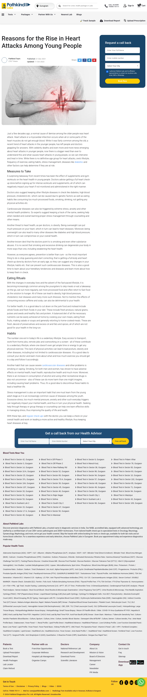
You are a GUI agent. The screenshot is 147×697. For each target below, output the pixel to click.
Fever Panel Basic (46, 627)
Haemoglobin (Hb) (119, 598)
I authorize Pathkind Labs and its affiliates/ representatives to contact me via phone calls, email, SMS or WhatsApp (123, 73)
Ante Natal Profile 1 (80, 631)
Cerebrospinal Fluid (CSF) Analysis (124, 586)
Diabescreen (19, 623)
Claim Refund (9, 668)
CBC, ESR (66, 606)
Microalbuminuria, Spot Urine (68, 565)
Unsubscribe (56, 694)
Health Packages (10, 660)
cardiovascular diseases (53, 365)
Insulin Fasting (31, 586)
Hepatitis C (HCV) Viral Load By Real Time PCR (50, 614)
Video (51, 686)
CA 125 (87, 578)
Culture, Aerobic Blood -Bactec (68, 619)
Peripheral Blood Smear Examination (83, 602)
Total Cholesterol (38, 569)
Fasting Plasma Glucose (31, 561)
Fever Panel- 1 (31, 623)
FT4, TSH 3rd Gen (104, 582)
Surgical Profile (18, 635)
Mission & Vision (97, 652)
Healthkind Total (95, 631)
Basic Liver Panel (10, 627)
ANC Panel (75, 627)
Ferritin (39, 582)
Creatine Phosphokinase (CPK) (29, 557)
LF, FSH (46, 578)
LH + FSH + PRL (9, 586)
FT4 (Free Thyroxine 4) (121, 582)
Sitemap (121, 656)
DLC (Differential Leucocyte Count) (108, 606)
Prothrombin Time (83, 586)
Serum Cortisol (125, 578)
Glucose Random (84, 561)
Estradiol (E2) (29, 582)
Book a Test (8, 648)
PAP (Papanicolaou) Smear (28, 594)
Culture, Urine (49, 619)
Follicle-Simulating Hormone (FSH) (66, 582)
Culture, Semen (108, 619)
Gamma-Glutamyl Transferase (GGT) (120, 557)
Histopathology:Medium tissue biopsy (30, 610)
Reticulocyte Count (119, 602)
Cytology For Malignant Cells (90, 594)
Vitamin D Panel (104, 627)
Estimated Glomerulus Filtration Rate (90, 557)
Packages (27, 14)
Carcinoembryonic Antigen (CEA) (105, 578)
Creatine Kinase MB (50, 561)
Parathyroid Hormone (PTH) (45, 573)
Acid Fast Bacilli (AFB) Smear (82, 614)
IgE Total (20, 586)
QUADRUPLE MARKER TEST (68, 573)
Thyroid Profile (103, 573)
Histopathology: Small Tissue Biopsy (61, 610)
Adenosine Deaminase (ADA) (14, 553)
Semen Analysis (21, 590)
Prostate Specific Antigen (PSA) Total (18, 573)
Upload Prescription (135, 20)
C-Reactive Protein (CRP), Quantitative (72, 635)
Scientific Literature (69, 660)
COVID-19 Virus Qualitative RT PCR (116, 610)
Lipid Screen (26, 631)
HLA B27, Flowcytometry (113, 594)
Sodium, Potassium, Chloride (63, 557)
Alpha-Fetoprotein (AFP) (64, 569)
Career (92, 664)
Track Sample (87, 21)
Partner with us (46, 14)
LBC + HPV (116, 627)
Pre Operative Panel (89, 627)
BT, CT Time (70, 586)
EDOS (59, 686)
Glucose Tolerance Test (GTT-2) (104, 561)
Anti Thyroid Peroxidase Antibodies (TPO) (67, 578)
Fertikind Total (124, 631)
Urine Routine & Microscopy (113, 590)
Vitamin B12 (18, 578)
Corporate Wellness (40, 652)
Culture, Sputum (36, 619)
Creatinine (46, 557)
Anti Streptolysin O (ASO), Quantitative (41, 635)
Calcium (12, 557)
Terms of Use (8, 686)
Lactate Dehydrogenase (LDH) (37, 565)
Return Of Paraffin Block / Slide (89, 610)
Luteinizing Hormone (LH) (48, 586)
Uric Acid (50, 569)
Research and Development (73, 652)
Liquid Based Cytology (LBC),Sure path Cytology (59, 594)
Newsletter (94, 668)
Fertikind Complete (129, 627)
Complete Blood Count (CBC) (68, 598)
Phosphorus (86, 565)
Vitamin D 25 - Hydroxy (33, 578)
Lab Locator (8, 664)
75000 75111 (14, 691)
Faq (120, 652)
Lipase (53, 565)
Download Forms (68, 656)
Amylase (72, 553)
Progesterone (123, 569)
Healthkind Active (52, 631)
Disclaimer (21, 686)
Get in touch (123, 648)
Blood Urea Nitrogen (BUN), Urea (105, 565)
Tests (11, 14)
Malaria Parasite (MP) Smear (56, 602)
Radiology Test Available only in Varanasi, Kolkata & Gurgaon (76, 691)
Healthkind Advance (73, 623)
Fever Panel (33, 627)
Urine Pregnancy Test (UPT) (90, 590)
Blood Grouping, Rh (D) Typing (26, 598)
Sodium (20, 569)
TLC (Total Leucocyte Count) (81, 606)
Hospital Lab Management (43, 656)
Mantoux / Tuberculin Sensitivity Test (119, 614)
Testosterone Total (88, 573)
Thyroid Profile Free (88, 582)
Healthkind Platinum (90, 623)
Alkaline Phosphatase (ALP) (56, 553)
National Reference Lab (71, 648)
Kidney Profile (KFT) (62, 627)
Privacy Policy (33, 686)
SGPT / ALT (32, 553)
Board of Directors (97, 656)
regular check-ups (34, 416)
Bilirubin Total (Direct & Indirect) (100, 553)
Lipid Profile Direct (56, 623)
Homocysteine (137, 582)
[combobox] (122, 66)
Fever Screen (65, 631)
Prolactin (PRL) (136, 569)
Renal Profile (43, 623)
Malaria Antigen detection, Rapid (31, 602)
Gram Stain (99, 614)
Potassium (123, 565)
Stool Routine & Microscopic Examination (61, 590)
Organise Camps (39, 660)
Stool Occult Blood (36, 590)
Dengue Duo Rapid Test (97, 635)
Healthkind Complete (11, 631)
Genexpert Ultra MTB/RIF (91, 619)
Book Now (122, 81)
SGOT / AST (82, 553)
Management (95, 660)
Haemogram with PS (47, 598)
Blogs (79, 14)
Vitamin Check (17, 582)
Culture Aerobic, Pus (123, 619)
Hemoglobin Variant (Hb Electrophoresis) (44, 606)
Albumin (41, 553)
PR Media (94, 672)
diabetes (79, 162)
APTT (61, 586)
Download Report (110, 21)
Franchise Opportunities (42, 648)
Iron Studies (20, 565)
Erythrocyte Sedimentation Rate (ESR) (96, 598)
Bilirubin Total (119, 553)
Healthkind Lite (38, 631)
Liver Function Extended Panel (129, 623)
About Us (94, 648)
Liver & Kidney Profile (107, 623)
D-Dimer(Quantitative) (100, 586)
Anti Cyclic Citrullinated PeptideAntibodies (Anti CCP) (96, 569)
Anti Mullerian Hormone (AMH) (121, 573)
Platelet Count (105, 602)
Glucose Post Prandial (67, 561)
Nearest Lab (66, 14)
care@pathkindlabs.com (39, 691)
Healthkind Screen (110, 631)
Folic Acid (47, 582)
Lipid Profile (23, 627)
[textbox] (122, 66)
